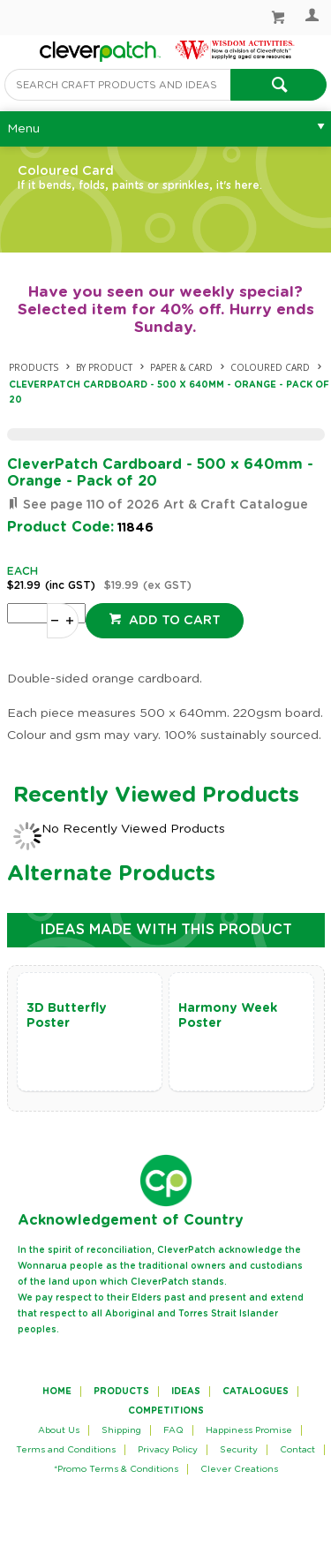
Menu (23, 129)
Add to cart (173, 621)
